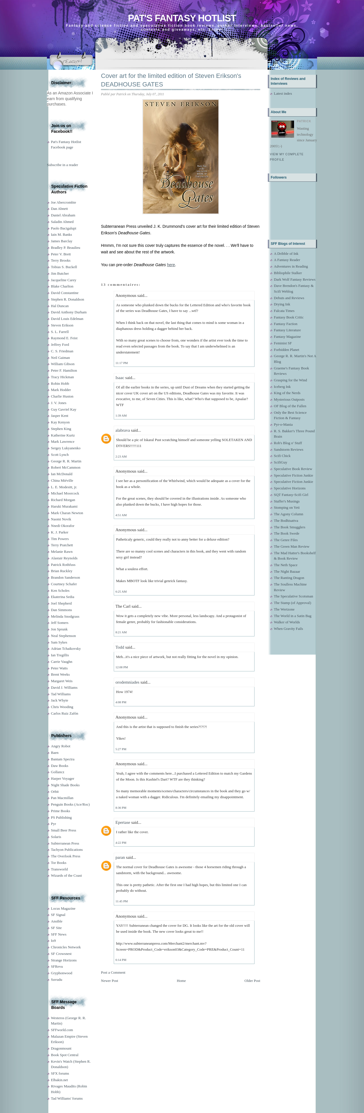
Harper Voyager (62, 778)
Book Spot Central (64, 1055)
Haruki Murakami (64, 506)
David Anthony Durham (69, 312)
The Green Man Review (291, 546)
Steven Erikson (62, 325)
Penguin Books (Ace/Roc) (70, 804)
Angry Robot (60, 746)
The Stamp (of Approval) (292, 603)
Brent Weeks (60, 674)
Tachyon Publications (67, 849)
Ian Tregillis (60, 655)
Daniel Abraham (63, 215)
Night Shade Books (65, 785)
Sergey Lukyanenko (65, 448)
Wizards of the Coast (66, 875)
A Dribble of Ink (286, 253)
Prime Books (60, 811)
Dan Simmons (61, 610)
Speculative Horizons (290, 488)
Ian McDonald (61, 474)
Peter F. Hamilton (64, 370)
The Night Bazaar (287, 571)
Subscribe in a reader (62, 165)
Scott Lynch (60, 454)
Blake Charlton (62, 286)
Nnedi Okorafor (63, 526)
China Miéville (62, 480)
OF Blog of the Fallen (290, 406)
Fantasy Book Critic (289, 317)
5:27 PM (120, 749)
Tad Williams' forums (67, 1098)
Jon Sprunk (59, 629)
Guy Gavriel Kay (63, 409)
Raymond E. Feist (64, 338)
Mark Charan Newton (67, 513)
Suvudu (56, 979)
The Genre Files (286, 540)
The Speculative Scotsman (293, 596)
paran (120, 857)
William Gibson (63, 364)
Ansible (56, 921)
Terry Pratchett (62, 545)
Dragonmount (61, 1048)
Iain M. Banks (61, 234)
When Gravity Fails (288, 628)
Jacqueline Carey (63, 280)
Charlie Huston (62, 396)
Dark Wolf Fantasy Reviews (294, 279)
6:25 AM (121, 591)
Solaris (56, 837)
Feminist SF (283, 343)
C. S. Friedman (62, 351)
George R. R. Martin (66, 461)
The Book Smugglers (289, 527)
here (171, 264)
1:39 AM (121, 415)
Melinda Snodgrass (65, 616)
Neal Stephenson (63, 636)
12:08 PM (121, 667)
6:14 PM (120, 959)
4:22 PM (120, 842)
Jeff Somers (60, 622)
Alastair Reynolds (64, 558)
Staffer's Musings (287, 501)
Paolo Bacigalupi (63, 228)
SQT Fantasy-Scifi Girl (291, 495)
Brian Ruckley (61, 571)
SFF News (59, 934)
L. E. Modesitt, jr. (64, 487)
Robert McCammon (65, 467)
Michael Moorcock (65, 493)
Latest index (283, 93)
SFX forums (60, 1073)
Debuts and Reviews (289, 298)
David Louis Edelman (67, 318)
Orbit (55, 791)
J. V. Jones (58, 403)
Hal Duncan (60, 306)
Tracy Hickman (62, 377)
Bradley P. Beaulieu (65, 247)
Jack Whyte (59, 700)
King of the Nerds (287, 393)
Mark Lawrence (63, 441)
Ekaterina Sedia (62, 597)
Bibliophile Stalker (288, 273)
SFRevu (57, 966)
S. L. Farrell (60, 332)
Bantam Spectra (63, 759)
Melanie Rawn (62, 551)
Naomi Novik (61, 519)
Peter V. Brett (61, 254)
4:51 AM (121, 515)
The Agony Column (288, 514)
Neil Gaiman (60, 357)
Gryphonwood (61, 973)
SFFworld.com (62, 1030)
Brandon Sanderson (65, 577)
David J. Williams (64, 687)
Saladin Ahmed (62, 222)
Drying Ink (282, 304)
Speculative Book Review (293, 469)
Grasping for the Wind (290, 380)
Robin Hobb (60, 383)
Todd (119, 647)
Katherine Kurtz (63, 435)
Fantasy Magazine (287, 336)
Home (181, 980)
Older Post (252, 980)
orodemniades (127, 682)
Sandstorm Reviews (288, 449)
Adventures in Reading (291, 266)
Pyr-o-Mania (283, 424)
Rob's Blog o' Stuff (288, 443)
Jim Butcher (60, 273)
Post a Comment (113, 972)
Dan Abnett (59, 208)
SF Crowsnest (61, 953)
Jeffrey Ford (60, 344)
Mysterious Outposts (289, 399)
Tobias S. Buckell (64, 267)
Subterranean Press (65, 843)
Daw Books (59, 766)
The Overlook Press (65, 856)
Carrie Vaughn (61, 661)
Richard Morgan (63, 500)
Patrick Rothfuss (63, 564)
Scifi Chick (282, 456)
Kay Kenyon (60, 422)
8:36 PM (120, 807)
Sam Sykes (59, 642)
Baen (55, 752)
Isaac (119, 377)
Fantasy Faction (285, 324)
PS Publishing (61, 817)
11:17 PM (121, 363)
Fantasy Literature (287, 330)
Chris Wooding (62, 707)
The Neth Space (285, 565)
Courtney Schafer (64, 584)
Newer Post (109, 980)
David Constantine (64, 293)
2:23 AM (121, 456)
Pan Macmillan (62, 798)
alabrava (122, 430)
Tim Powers (60, 539)
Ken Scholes (60, 590)
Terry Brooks (61, 260)
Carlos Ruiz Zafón (64, 713)
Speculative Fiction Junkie (293, 475)
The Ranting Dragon (289, 578)
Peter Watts (59, 668)
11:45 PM (121, 901)
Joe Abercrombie (63, 202)
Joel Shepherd (61, 603)
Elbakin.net (59, 1080)
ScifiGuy (280, 462)
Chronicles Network (66, 947)
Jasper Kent (59, 415)
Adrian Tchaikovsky (66, 648)
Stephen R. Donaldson (67, 299)
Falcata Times (284, 311)
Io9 (53, 940)
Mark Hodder (61, 390)
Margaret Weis (62, 681)
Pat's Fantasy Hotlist (182, 18)
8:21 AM (121, 632)
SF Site (56, 928)
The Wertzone (284, 609)
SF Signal (58, 915)
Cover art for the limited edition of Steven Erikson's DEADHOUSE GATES (171, 80)
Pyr (53, 824)
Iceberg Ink (282, 386)
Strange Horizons (64, 960)
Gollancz (57, 772)
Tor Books (58, 862)
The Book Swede (286, 533)
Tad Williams (61, 694)
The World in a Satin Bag (292, 616)
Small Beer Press (63, 830)
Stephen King (61, 429)
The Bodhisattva (286, 520)
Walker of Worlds (287, 622)
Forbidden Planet (286, 349)
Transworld (59, 869)
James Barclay (61, 241)
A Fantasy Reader (287, 260)
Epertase (122, 822)
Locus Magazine (63, 908)
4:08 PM (120, 702)
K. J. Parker (59, 532)
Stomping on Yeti (287, 507)
